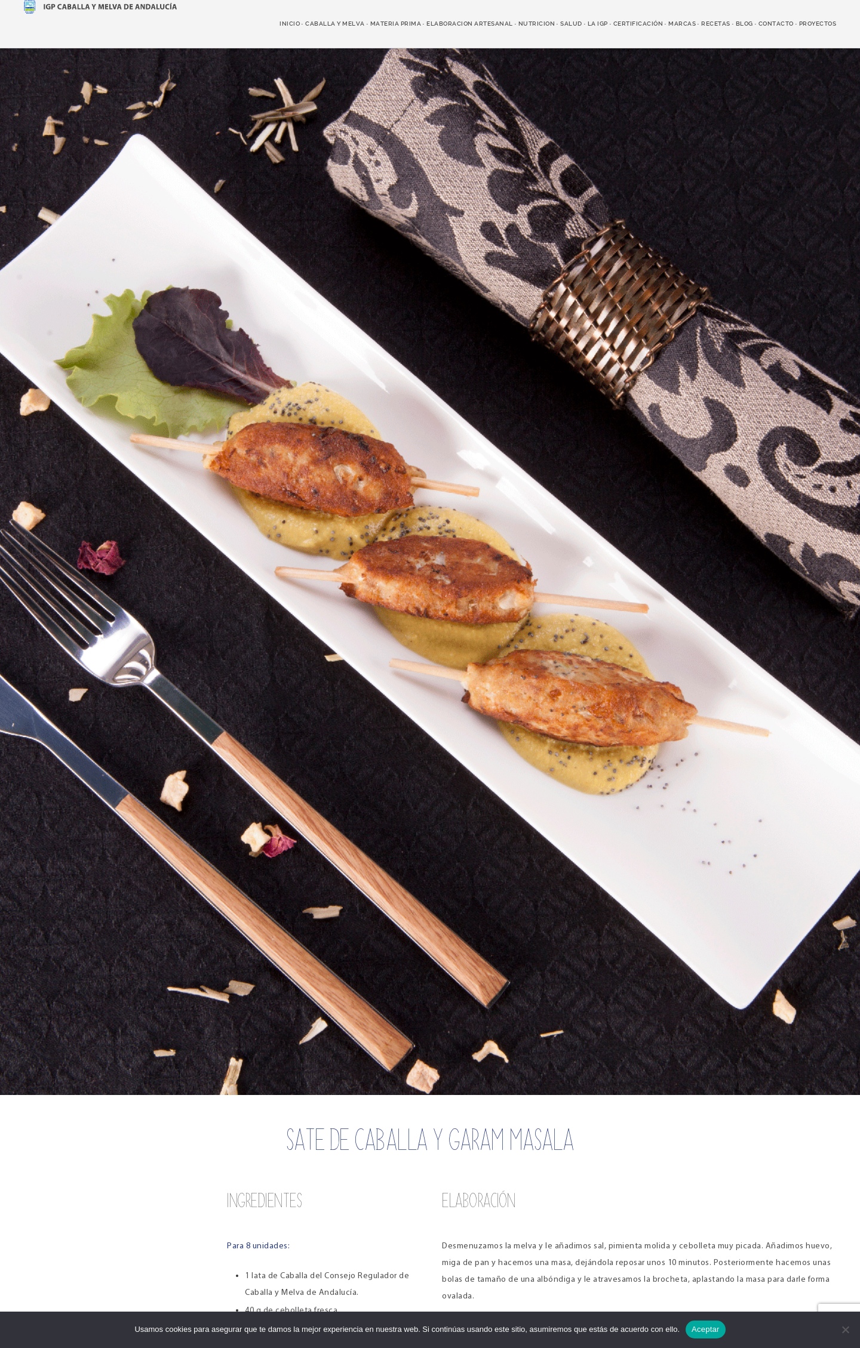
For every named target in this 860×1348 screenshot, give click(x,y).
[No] (845, 1329)
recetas (715, 23)
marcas (682, 23)
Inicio (290, 23)
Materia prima (396, 23)
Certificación (638, 23)
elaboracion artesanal (469, 23)
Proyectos (818, 23)
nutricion (536, 23)
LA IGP (598, 23)
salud (571, 23)
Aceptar (706, 1329)
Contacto (776, 23)
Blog (744, 23)
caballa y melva (335, 23)
